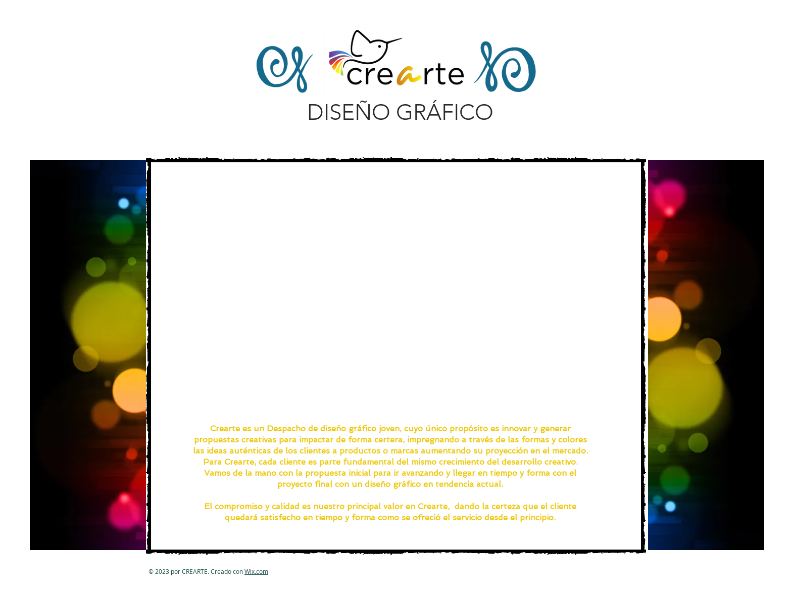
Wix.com (256, 571)
